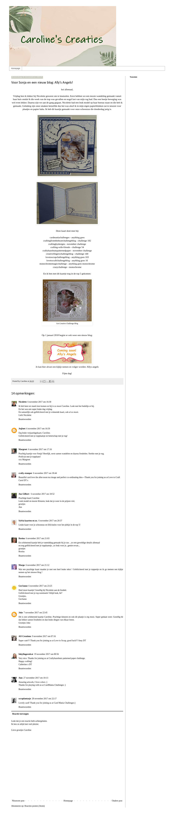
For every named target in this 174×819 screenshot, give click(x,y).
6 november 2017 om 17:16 (40, 449)
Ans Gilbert (24, 494)
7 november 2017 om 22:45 (36, 612)
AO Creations (25, 636)
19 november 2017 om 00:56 (46, 654)
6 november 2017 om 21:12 (37, 565)
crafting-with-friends (60, 247)
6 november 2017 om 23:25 (40, 586)
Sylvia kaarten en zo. (28, 521)
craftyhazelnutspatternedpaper (56, 250)
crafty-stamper (25, 473)
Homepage (15, 68)
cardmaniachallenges (60, 237)
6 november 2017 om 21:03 (37, 538)
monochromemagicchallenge (53, 263)
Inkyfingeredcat (26, 654)
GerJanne (23, 586)
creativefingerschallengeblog (59, 253)
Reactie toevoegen (20, 714)
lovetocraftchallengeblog (58, 260)
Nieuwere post (18, 801)
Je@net (22, 428)
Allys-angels (93, 366)
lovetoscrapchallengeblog (58, 257)
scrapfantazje (25, 698)
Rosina (22, 538)
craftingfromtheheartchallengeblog (59, 240)
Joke (21, 612)
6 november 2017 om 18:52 (42, 494)
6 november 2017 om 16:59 (38, 428)
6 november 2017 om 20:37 (50, 521)
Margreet (23, 449)
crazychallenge (60, 267)
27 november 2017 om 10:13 (35, 678)
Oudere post (117, 801)
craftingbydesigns (56, 244)
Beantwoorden (25, 419)
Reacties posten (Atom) (35, 806)
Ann (21, 678)
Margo (22, 565)
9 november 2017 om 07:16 (44, 636)
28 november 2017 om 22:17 (44, 698)
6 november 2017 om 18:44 (45, 473)
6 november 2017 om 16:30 (39, 402)
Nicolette (23, 402)
